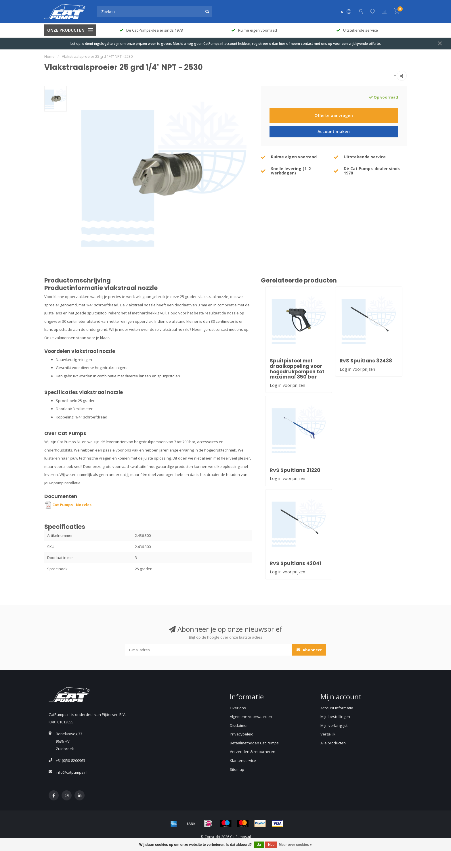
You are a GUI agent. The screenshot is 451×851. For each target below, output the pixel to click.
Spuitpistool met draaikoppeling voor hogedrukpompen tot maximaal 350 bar (297, 368)
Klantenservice (243, 760)
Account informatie (336, 707)
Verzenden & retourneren (252, 751)
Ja (259, 845)
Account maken (334, 131)
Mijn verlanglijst (333, 725)
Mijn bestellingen (335, 716)
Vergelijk (327, 734)
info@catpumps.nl (71, 772)
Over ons (238, 707)
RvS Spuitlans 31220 (295, 470)
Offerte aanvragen (333, 115)
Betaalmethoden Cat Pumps (254, 743)
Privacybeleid (241, 734)
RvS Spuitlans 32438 (366, 360)
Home (49, 56)
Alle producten (333, 743)
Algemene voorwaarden (251, 716)
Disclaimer (239, 725)
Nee (271, 845)
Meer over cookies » (295, 845)
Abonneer (309, 649)
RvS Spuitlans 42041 (295, 563)
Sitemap (237, 769)
